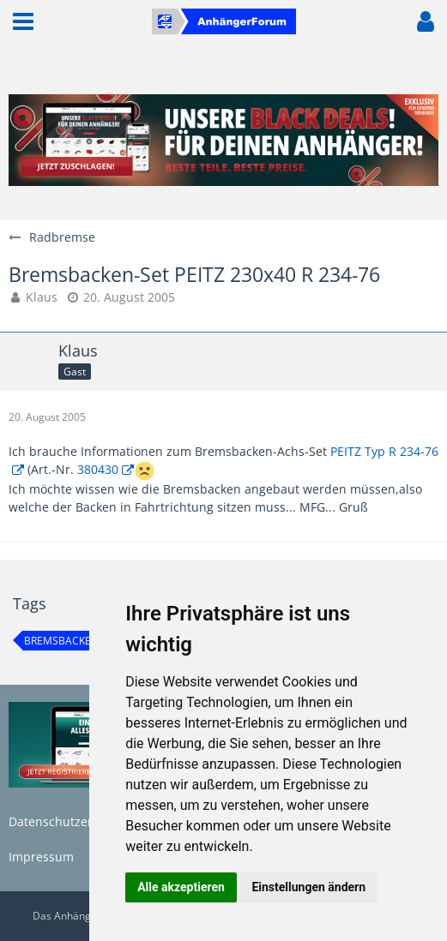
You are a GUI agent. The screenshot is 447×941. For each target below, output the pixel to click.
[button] (23, 21)
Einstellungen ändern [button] (308, 887)
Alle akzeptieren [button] (181, 887)
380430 (97, 469)
